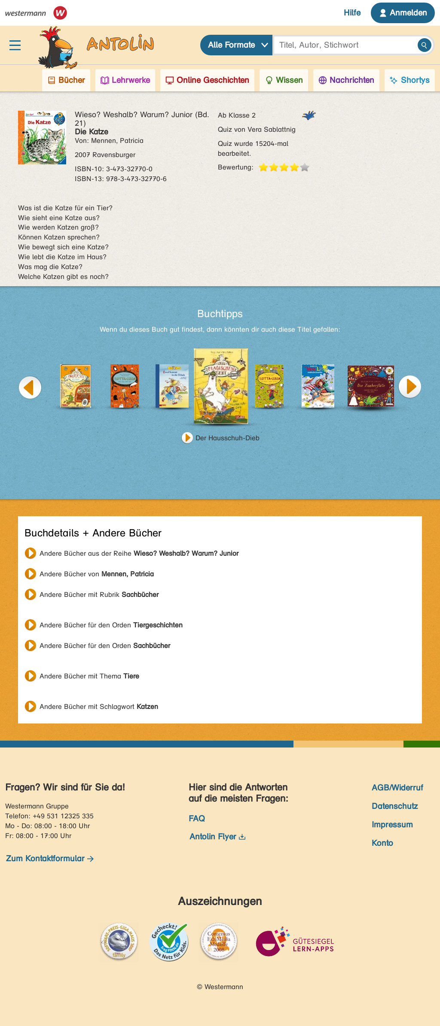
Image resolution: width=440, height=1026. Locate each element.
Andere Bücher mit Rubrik (99, 594)
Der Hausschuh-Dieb (228, 438)
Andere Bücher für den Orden (111, 625)
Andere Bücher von (97, 574)
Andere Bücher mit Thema (89, 676)
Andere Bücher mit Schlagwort (99, 706)
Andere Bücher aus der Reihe (139, 553)
